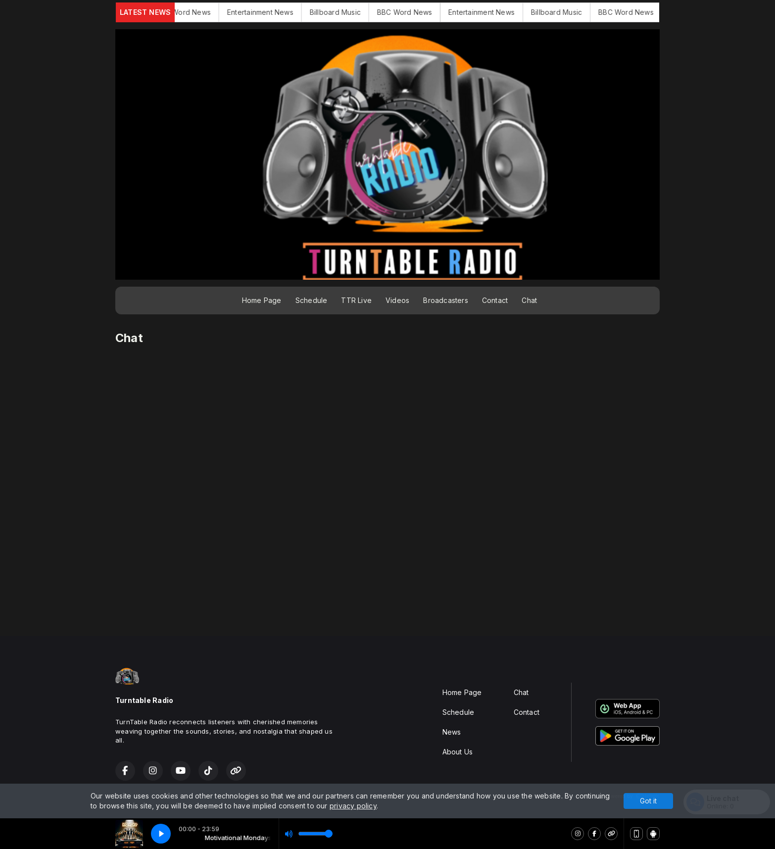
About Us (457, 752)
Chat (529, 300)
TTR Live (356, 300)
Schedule (311, 300)
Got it (648, 801)
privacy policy (353, 805)
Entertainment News (273, 12)
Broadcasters (445, 300)
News (451, 732)
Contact (495, 300)
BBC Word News (196, 12)
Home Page (262, 300)
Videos (397, 300)
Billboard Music (347, 12)
